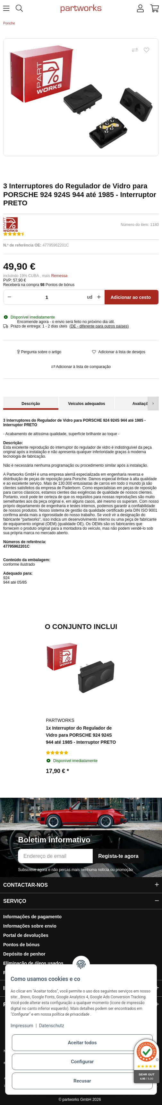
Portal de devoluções (25, 935)
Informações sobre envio (29, 926)
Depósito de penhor (24, 954)
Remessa (59, 276)
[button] (140, 8)
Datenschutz (51, 1025)
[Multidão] (48, 297)
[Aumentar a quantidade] (100, 297)
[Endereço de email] (55, 856)
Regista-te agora (118, 856)
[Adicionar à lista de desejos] (146, 50)
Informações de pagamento (32, 916)
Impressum (22, 1025)
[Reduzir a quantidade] (8, 297)
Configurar (82, 1062)
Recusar (82, 1081)
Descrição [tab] (30, 403)
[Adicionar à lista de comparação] (134, 50)
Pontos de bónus (21, 944)
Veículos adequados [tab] (86, 403)
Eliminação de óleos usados (33, 963)
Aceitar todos (82, 1043)
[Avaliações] (14, 234)
